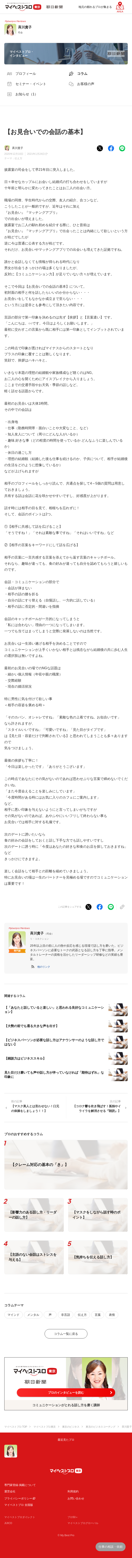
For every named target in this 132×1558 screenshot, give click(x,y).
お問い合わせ (76, 1498)
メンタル (33, 1314)
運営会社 (9, 1491)
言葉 (98, 1314)
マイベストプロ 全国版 (18, 1504)
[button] (43, 966)
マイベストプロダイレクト (19, 1517)
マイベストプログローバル (83, 1523)
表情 (112, 1314)
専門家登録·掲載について (20, 1485)
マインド (14, 1314)
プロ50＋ (73, 1517)
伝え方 (18, 158)
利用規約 (73, 1491)
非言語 (65, 1314)
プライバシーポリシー (18, 1498)
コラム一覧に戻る (66, 1333)
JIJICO (8, 1523)
